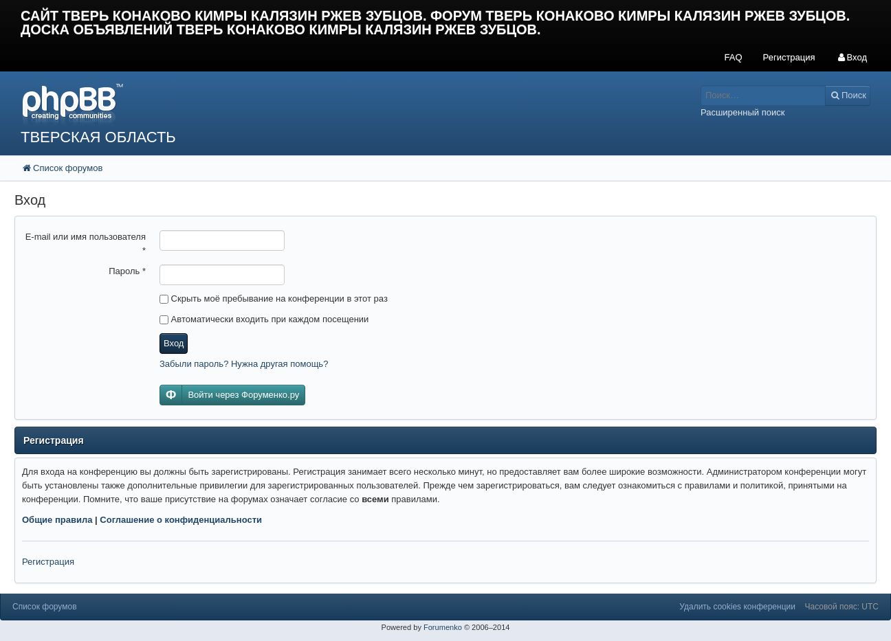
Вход (174, 343)
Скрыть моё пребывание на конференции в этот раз (274, 298)
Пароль (127, 271)
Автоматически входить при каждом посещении (264, 319)
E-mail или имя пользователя (85, 244)
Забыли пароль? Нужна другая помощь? (244, 364)
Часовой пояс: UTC (842, 606)
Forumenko (443, 627)
